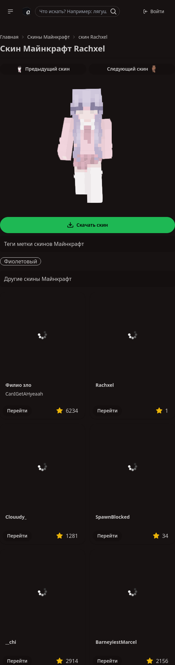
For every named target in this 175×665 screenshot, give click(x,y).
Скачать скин (87, 225)
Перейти (17, 410)
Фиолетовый (20, 261)
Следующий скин (132, 69)
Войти (153, 11)
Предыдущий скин (43, 69)
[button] (10, 11)
